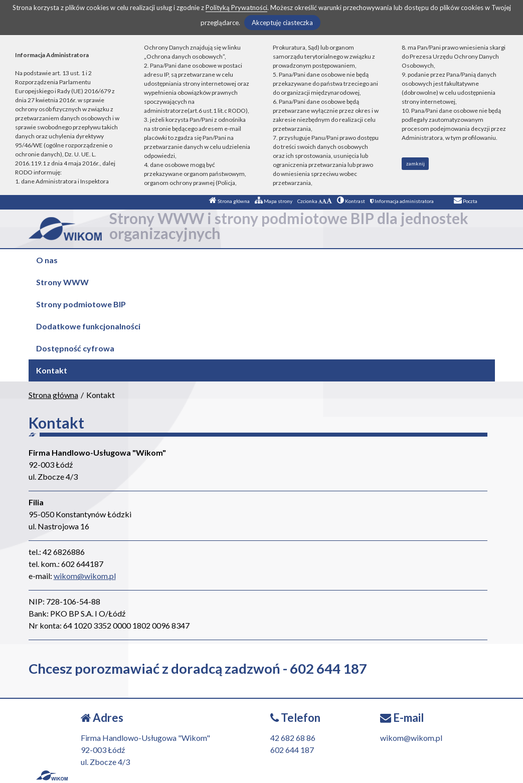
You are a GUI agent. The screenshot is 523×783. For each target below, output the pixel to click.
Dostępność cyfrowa (75, 348)
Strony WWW (62, 282)
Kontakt (51, 370)
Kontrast (351, 201)
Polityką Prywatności (236, 8)
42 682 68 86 (292, 737)
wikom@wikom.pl (85, 575)
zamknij (415, 163)
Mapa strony (273, 201)
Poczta (465, 201)
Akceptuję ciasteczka (282, 23)
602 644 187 (292, 749)
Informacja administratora (402, 201)
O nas (47, 260)
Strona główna (229, 201)
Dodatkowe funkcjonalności (88, 326)
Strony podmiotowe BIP (81, 304)
